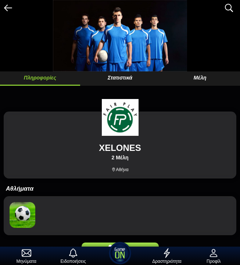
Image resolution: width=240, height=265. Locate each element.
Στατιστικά (120, 78)
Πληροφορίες (40, 78)
